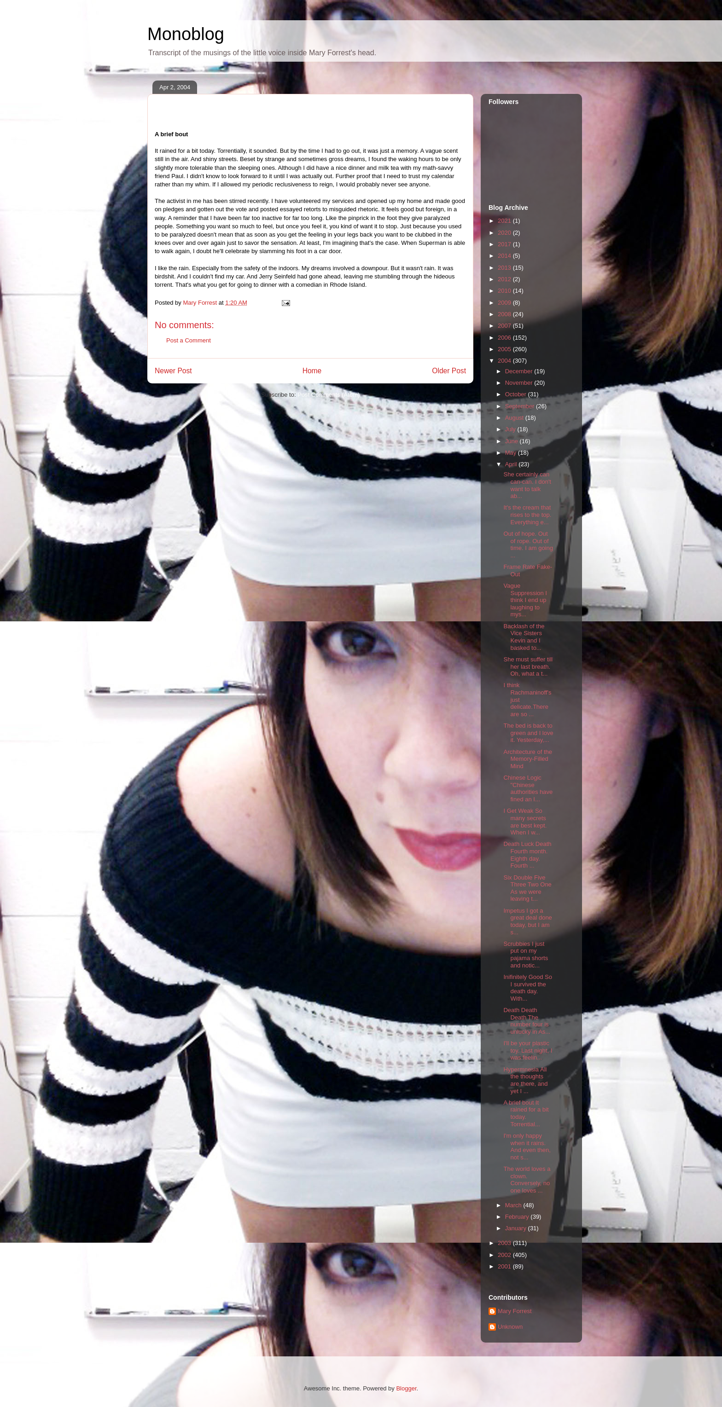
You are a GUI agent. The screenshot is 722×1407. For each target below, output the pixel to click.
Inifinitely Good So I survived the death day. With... (527, 987)
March (514, 1205)
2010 (505, 290)
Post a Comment (188, 340)
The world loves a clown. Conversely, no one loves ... (526, 1179)
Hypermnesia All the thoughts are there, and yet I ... (525, 1080)
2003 (505, 1242)
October (516, 394)
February (518, 1216)
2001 (505, 1266)
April (512, 464)
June (512, 441)
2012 (505, 279)
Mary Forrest (515, 1311)
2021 (505, 220)
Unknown (510, 1326)
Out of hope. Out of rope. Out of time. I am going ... (528, 544)
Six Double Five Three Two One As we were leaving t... (527, 888)
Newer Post (173, 371)
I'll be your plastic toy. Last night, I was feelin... (527, 1050)
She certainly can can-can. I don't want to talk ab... (527, 485)
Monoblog (185, 34)
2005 (505, 349)
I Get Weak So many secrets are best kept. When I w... (525, 821)
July (511, 429)
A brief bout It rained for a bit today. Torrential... (525, 1113)
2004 (505, 360)
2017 (505, 244)
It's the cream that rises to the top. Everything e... (527, 514)
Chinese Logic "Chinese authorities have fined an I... (528, 788)
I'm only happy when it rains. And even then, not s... (526, 1146)
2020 (505, 232)
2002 (505, 1254)
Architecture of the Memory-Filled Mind (527, 759)
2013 (505, 267)
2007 (505, 325)
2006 (505, 337)
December (520, 371)
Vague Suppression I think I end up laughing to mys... (525, 600)
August (515, 417)
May (511, 452)
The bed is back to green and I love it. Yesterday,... (528, 732)
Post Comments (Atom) (328, 394)
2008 (505, 314)
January (516, 1228)
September (520, 406)
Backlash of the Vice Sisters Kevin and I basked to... (523, 637)
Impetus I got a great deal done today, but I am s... (527, 921)
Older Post (449, 371)
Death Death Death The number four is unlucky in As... (526, 1021)
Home (312, 371)
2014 (505, 255)
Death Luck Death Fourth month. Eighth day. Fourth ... (527, 854)
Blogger (406, 1388)
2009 (505, 302)
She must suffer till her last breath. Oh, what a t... (528, 666)
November (520, 382)
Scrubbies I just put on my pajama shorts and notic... (525, 954)
